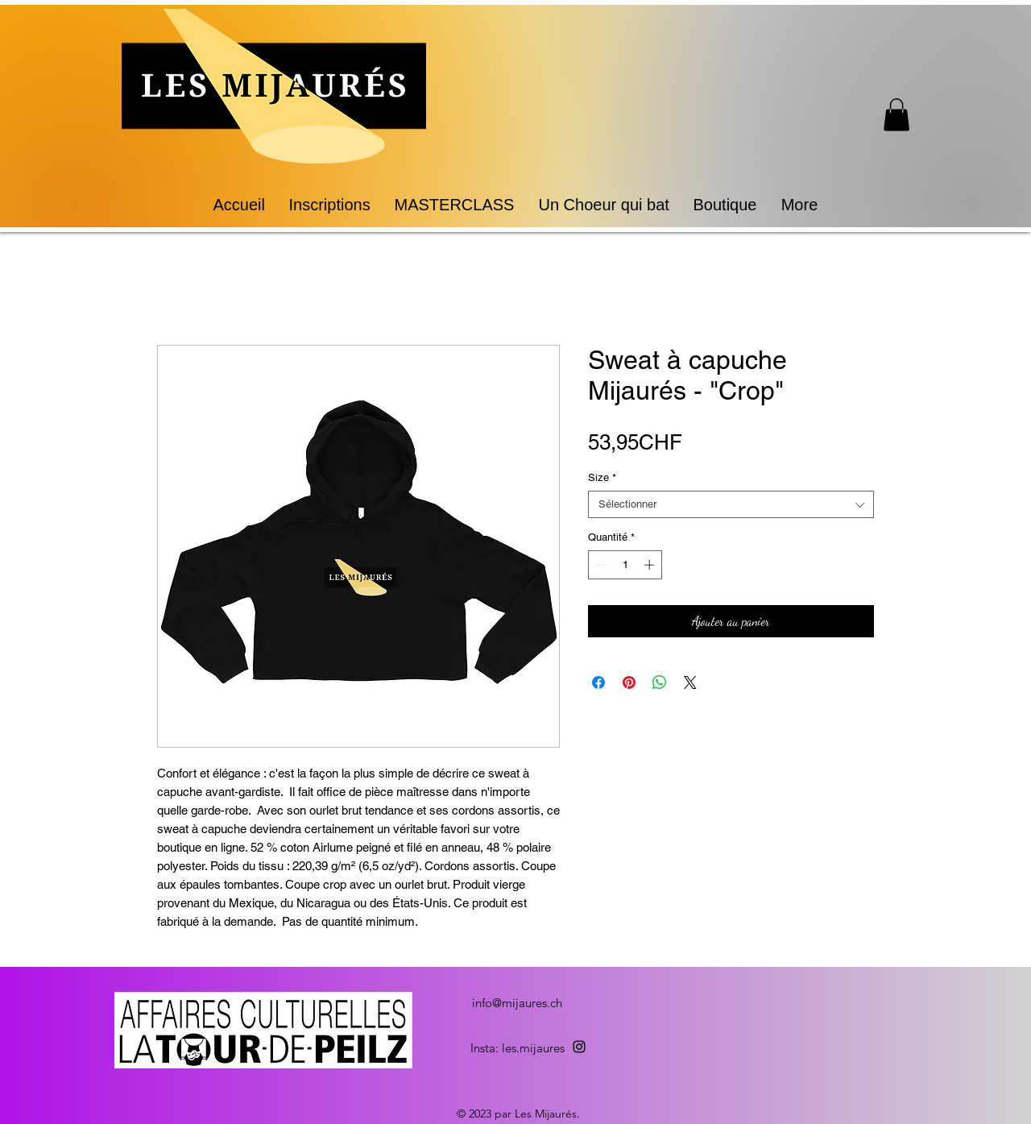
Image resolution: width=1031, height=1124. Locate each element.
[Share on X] (690, 682)
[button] (896, 114)
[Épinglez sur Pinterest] (629, 682)
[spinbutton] (625, 565)
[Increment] (650, 565)
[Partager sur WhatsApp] (659, 682)
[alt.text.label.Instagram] (579, 1047)
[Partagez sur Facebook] (598, 682)
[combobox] (731, 504)
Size (602, 477)
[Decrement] (600, 565)
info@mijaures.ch (517, 1002)
